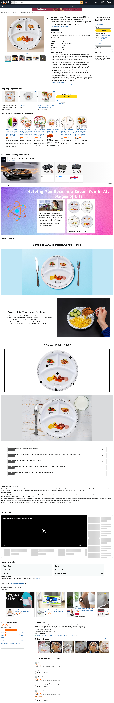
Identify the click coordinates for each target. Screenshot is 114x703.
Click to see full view (25, 53)
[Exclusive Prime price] (45, 179)
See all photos (108, 638)
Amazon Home (95, 6)
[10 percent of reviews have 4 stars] (12, 632)
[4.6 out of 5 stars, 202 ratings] (37, 137)
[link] (28, 96)
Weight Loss (23, 12)
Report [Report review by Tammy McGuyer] (46, 700)
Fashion (88, 6)
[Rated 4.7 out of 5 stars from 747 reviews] (85, 612)
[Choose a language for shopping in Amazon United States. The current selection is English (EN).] (86, 2)
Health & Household (5, 12)
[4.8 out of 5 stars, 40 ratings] (65, 137)
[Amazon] (5, 2)
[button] (3, 6)
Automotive (102, 6)
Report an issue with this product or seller (62, 84)
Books (32, 6)
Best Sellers (26, 6)
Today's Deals (38, 6)
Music (83, 6)
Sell (51, 6)
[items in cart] (110, 2)
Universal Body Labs (105, 35)
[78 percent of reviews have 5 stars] (12, 630)
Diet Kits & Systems (31, 12)
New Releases (63, 6)
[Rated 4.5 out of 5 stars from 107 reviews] (54, 613)
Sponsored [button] (109, 183)
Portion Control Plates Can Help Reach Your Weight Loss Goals (18, 518)
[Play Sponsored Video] (20, 599)
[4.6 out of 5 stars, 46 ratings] (78, 137)
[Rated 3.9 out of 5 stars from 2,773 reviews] (24, 613)
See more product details (58, 82)
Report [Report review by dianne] (46, 672)
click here (38, 578)
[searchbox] (47, 2)
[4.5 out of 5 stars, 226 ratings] (24, 137)
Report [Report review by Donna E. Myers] (46, 686)
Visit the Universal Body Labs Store (59, 26)
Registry (71, 6)
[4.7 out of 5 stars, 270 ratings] (51, 134)
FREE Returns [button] (55, 39)
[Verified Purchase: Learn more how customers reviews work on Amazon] (38, 668)
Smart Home (77, 6)
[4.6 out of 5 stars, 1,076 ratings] (10, 137)
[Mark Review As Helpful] (38, 672)
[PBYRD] (3, 159)
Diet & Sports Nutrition (15, 12)
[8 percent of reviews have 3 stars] (12, 635)
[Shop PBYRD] (12, 160)
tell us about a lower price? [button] (18, 583)
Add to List (98, 47)
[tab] (38, 635)
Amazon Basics (18, 6)
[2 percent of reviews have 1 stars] (12, 640)
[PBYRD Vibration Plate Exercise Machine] (21, 158)
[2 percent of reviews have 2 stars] (12, 637)
